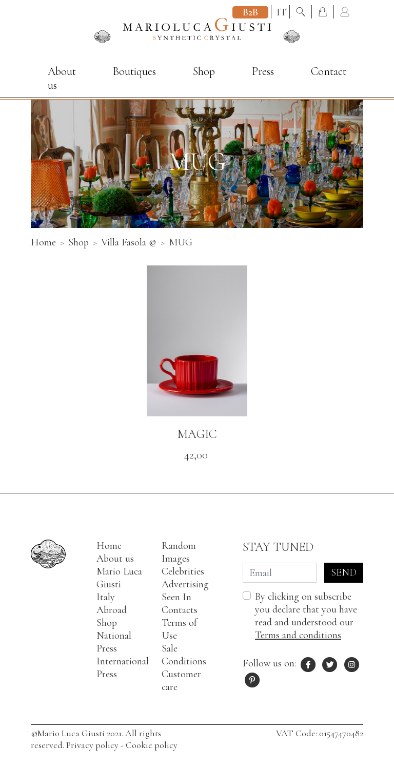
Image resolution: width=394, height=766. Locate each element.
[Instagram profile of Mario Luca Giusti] (352, 663)
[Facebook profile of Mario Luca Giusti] (308, 663)
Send (344, 572)
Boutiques (134, 71)
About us (62, 78)
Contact (328, 71)
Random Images (179, 552)
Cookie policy (152, 745)
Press (263, 71)
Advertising (185, 584)
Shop (204, 71)
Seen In (176, 597)
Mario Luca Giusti (119, 577)
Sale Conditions (184, 654)
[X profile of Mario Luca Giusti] (330, 663)
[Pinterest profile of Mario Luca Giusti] (252, 679)
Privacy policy (92, 745)
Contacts (180, 610)
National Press (113, 642)
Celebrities (183, 571)
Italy (105, 597)
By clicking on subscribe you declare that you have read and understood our (306, 615)
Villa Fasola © (128, 242)
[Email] (280, 573)
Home (109, 546)
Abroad (111, 610)
